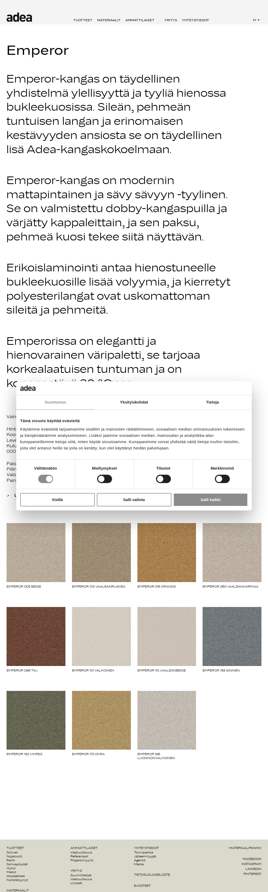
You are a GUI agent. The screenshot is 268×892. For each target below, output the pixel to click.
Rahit (11, 860)
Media (139, 864)
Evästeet (142, 885)
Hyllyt (11, 868)
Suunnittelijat (81, 875)
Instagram (251, 864)
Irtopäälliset (16, 876)
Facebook (252, 859)
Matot (11, 872)
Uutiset (76, 883)
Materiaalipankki (245, 848)
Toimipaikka (143, 852)
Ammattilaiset (139, 20)
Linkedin (253, 868)
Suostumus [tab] (55, 402)
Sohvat (12, 852)
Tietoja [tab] (212, 402)
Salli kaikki (210, 500)
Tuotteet (82, 20)
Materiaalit (109, 20)
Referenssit (79, 856)
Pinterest (252, 873)
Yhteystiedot (195, 20)
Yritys (170, 20)
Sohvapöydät (17, 864)
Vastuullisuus (81, 852)
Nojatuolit (14, 856)
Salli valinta (134, 500)
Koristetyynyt (17, 880)
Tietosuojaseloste (152, 874)
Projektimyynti (81, 860)
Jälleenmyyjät (145, 856)
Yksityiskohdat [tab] (134, 402)
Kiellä (57, 500)
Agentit (140, 860)
